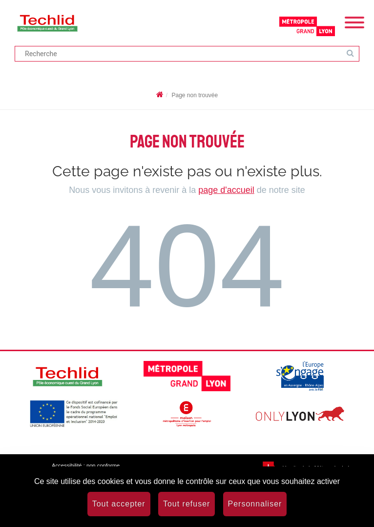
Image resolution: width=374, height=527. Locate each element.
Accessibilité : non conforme (86, 465)
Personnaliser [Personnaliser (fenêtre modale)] (255, 504)
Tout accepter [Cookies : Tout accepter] (118, 504)
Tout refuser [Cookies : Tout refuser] (186, 504)
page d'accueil (226, 190)
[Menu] (354, 21)
